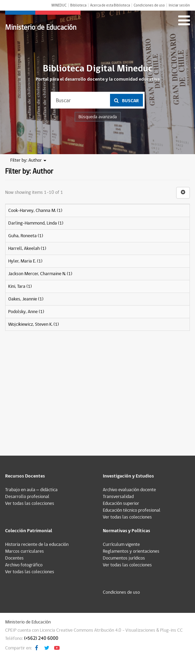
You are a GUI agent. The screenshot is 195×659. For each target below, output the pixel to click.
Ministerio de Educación (40, 27)
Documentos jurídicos (124, 558)
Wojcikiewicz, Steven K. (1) (33, 324)
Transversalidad (118, 496)
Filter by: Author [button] (28, 160)
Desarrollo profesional (27, 496)
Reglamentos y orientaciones (131, 551)
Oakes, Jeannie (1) (26, 299)
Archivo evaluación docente (129, 489)
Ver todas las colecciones (29, 503)
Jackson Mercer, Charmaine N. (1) (40, 273)
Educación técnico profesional (131, 510)
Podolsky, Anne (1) (26, 311)
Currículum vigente (121, 544)
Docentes (14, 558)
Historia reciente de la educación (37, 544)
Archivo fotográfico (23, 565)
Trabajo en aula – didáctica (31, 489)
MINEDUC (58, 5)
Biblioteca (78, 5)
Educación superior (121, 503)
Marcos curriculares (24, 551)
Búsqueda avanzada (97, 116)
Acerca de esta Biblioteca (110, 5)
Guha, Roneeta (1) (25, 235)
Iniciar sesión (179, 5)
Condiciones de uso (149, 5)
